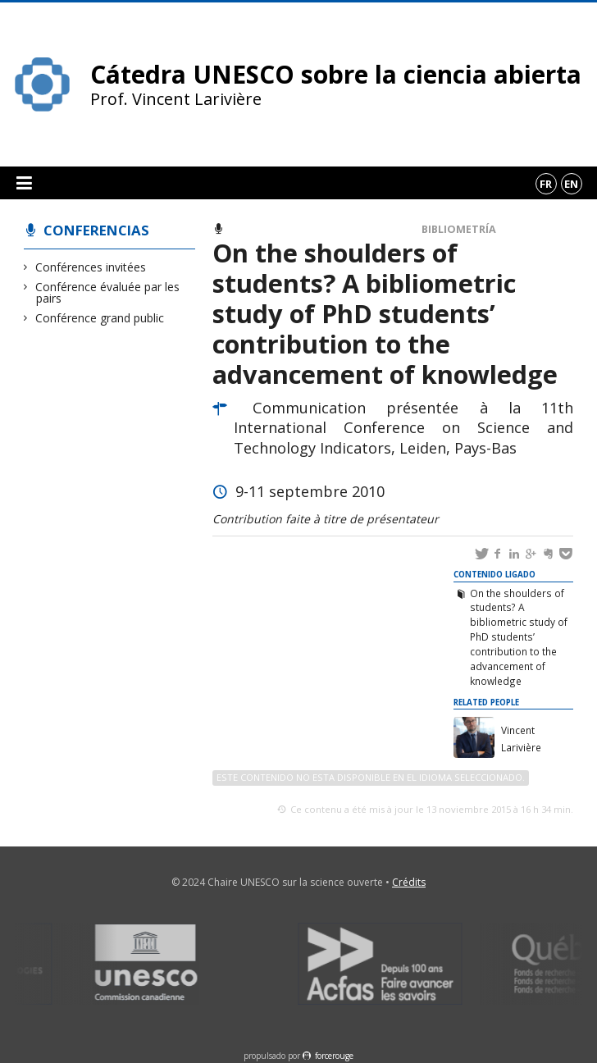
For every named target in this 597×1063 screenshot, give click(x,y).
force (334, 1055)
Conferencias (96, 230)
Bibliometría (459, 229)
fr (546, 183)
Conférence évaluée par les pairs (108, 292)
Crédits (409, 882)
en (571, 183)
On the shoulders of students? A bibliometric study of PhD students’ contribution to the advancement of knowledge (518, 636)
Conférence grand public (100, 318)
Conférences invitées (91, 267)
